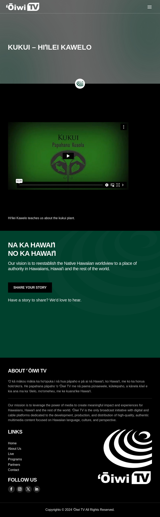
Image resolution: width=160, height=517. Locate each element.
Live (11, 454)
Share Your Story (30, 287)
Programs (15, 459)
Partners (14, 464)
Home (12, 443)
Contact (13, 470)
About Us (14, 448)
